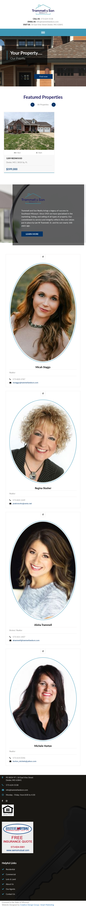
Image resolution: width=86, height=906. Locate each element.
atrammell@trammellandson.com (26, 640)
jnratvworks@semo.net (22, 503)
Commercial (11, 874)
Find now (43, 76)
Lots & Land (11, 879)
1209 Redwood (14, 158)
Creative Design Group (29, 905)
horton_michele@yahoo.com (24, 761)
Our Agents (10, 889)
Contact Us (10, 894)
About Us (10, 884)
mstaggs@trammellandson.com (25, 382)
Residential (10, 869)
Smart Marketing (47, 905)
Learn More (32, 234)
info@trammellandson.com (48, 22)
